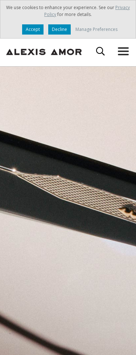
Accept (33, 29)
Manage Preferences (96, 29)
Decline (59, 29)
